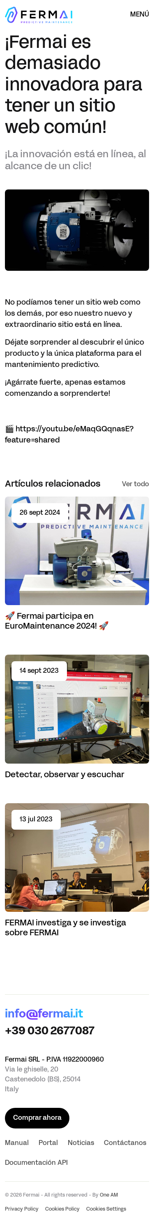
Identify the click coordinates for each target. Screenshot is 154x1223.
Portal (48, 1143)
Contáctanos (125, 1143)
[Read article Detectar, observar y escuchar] (77, 717)
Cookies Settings (106, 1209)
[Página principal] (38, 15)
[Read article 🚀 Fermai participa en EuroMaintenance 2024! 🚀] (77, 564)
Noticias (81, 1143)
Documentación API (36, 1163)
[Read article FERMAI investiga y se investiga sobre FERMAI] (77, 870)
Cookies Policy (62, 1209)
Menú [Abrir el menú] (139, 15)
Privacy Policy (22, 1209)
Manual (17, 1143)
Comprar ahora (37, 1118)
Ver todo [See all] (135, 484)
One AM (109, 1195)
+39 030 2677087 (49, 1032)
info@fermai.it (44, 1015)
